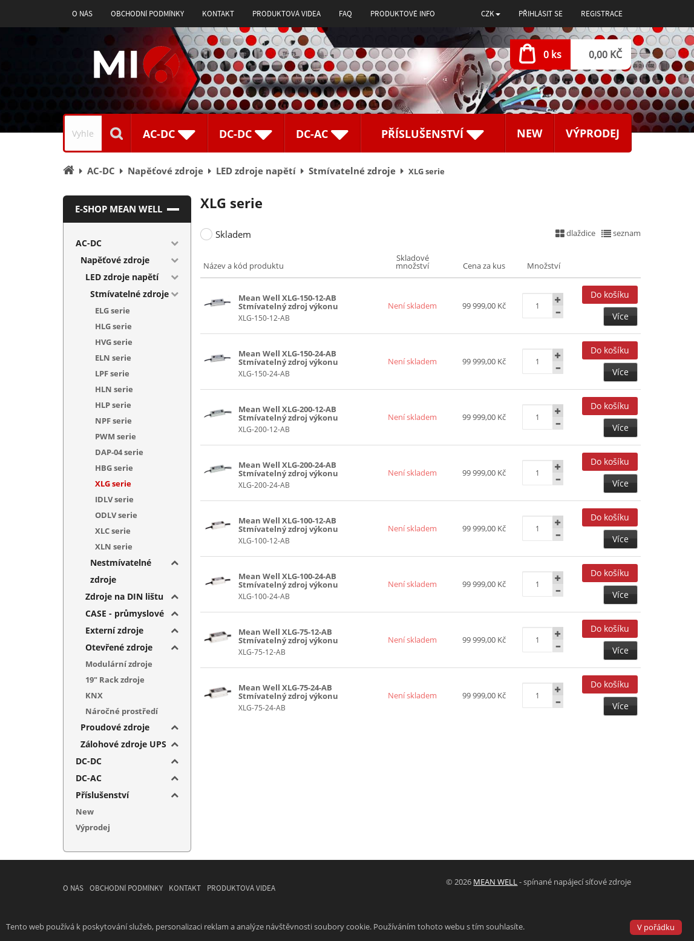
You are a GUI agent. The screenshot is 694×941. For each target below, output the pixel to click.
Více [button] (620, 316)
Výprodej (593, 133)
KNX (94, 695)
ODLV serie (116, 515)
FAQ (345, 13)
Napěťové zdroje (114, 260)
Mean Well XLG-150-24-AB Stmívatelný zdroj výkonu (288, 357)
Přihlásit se (541, 13)
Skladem (233, 234)
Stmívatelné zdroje (129, 294)
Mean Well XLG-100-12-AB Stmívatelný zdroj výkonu (288, 524)
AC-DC (89, 243)
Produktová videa (286, 13)
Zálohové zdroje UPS (123, 744)
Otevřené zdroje (118, 647)
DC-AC (89, 778)
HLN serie (114, 389)
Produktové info (402, 13)
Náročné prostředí (121, 711)
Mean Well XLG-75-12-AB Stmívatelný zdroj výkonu (288, 636)
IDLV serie (114, 499)
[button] (490, 13)
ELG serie (112, 310)
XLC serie (113, 530)
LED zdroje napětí (122, 277)
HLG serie (113, 326)
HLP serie (113, 404)
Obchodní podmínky (147, 13)
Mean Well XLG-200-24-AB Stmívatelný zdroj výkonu (288, 469)
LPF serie (112, 373)
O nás (82, 13)
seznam (621, 233)
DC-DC (89, 761)
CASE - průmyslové (124, 613)
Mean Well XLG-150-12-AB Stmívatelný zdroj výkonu (288, 302)
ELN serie (113, 357)
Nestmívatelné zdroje (120, 571)
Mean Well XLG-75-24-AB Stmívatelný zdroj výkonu (288, 691)
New (529, 133)
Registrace (602, 13)
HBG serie (114, 467)
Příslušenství (102, 795)
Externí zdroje (114, 630)
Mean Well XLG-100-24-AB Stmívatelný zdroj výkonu (288, 580)
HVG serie (114, 341)
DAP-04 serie (119, 452)
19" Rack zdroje (115, 679)
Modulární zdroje (118, 663)
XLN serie (114, 546)
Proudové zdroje (114, 727)
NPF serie (113, 420)
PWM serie (115, 436)
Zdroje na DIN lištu (124, 596)
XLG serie (113, 483)
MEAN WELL (495, 881)
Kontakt (218, 13)
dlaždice (575, 233)
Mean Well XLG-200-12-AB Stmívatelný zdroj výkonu (288, 413)
